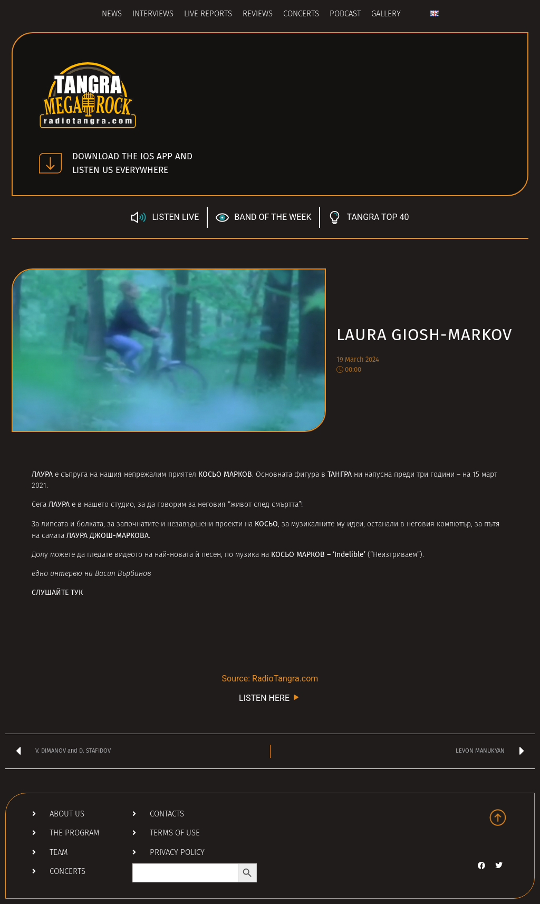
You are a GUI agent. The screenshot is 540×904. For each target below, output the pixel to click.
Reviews (258, 14)
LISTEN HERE (270, 697)
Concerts (301, 14)
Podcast (345, 14)
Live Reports (208, 14)
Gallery (386, 14)
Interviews (152, 14)
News (112, 14)
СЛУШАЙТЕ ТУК (57, 592)
